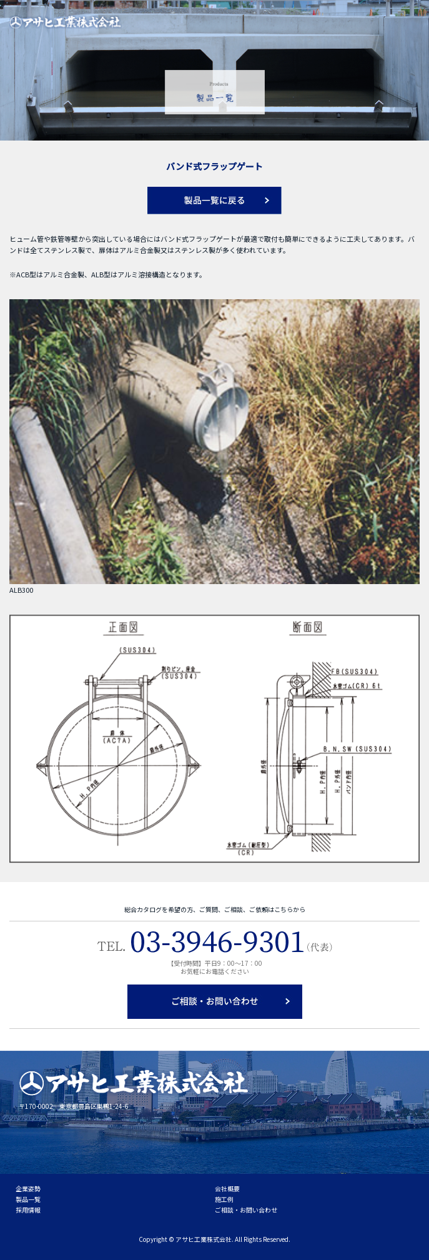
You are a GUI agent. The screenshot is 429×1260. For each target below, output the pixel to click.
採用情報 (28, 1209)
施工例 (224, 1199)
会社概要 (227, 1188)
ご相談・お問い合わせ (246, 1209)
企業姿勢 (28, 1188)
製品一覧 (28, 1199)
